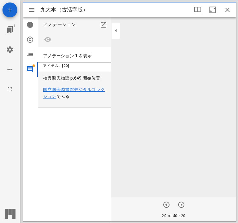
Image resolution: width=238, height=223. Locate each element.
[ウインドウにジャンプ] (9, 29)
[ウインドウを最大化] (212, 9)
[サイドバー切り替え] (31, 9)
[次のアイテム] (166, 204)
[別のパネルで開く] (103, 24)
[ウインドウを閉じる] (227, 9)
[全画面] (9, 89)
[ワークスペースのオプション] (9, 69)
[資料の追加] (9, 9)
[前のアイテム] (181, 204)
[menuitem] (74, 90)
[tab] (30, 24)
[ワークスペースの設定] (9, 49)
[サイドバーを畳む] (116, 30)
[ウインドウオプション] (197, 9)
